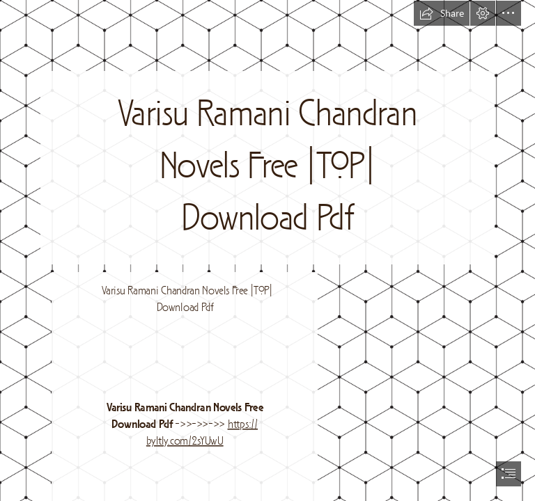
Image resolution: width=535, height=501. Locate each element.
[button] (442, 13)
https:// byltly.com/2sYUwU (201, 433)
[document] (267, 250)
